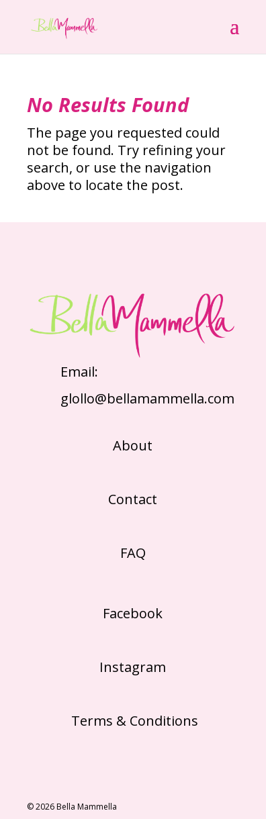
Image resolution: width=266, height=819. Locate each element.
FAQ (133, 553)
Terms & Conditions (133, 721)
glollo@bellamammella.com (147, 398)
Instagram (132, 667)
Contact (132, 499)
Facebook (133, 613)
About (132, 445)
